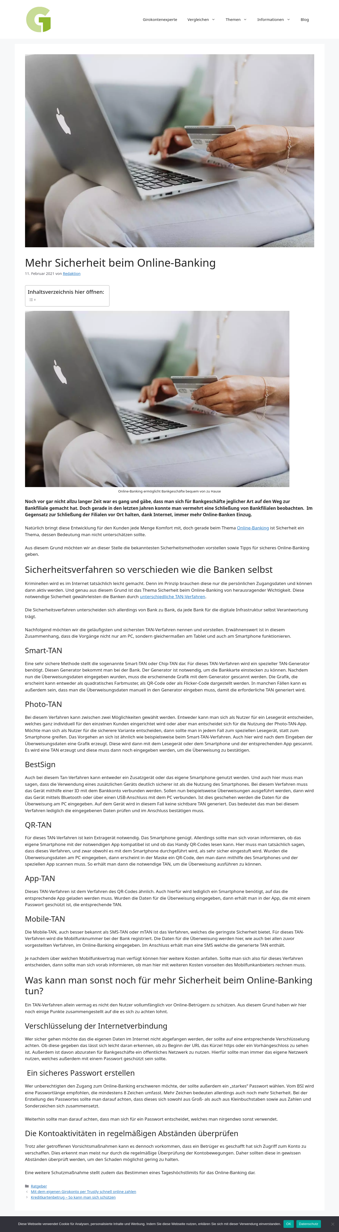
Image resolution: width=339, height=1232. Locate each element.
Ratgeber (39, 1186)
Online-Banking (253, 528)
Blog (305, 19)
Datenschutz (308, 1224)
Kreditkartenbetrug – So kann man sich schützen (73, 1197)
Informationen (276, 19)
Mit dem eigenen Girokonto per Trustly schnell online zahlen (83, 1191)
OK (288, 1224)
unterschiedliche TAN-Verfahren (172, 596)
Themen (239, 19)
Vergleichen (203, 19)
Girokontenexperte (160, 19)
